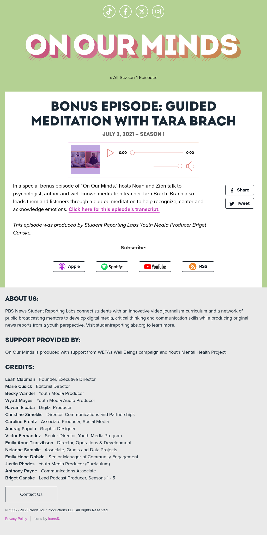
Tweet (239, 203)
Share (239, 190)
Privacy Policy (16, 518)
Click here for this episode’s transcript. (114, 209)
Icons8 (53, 518)
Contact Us (31, 494)
